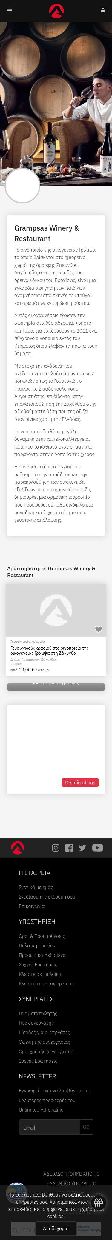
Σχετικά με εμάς (36, 887)
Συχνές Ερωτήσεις (38, 965)
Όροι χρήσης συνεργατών (46, 1051)
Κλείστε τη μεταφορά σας (46, 984)
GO (86, 1127)
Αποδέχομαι (56, 1228)
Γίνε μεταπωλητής (38, 1013)
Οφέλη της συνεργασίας (44, 1042)
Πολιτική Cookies (37, 946)
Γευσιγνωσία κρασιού (27, 641)
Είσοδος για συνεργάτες (44, 1032)
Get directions (80, 783)
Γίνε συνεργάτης (36, 1023)
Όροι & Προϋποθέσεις (42, 936)
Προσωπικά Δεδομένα (42, 955)
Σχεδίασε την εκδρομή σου (47, 897)
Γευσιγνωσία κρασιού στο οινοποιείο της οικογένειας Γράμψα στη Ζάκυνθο (49, 650)
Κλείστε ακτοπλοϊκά (40, 974)
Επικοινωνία (32, 906)
